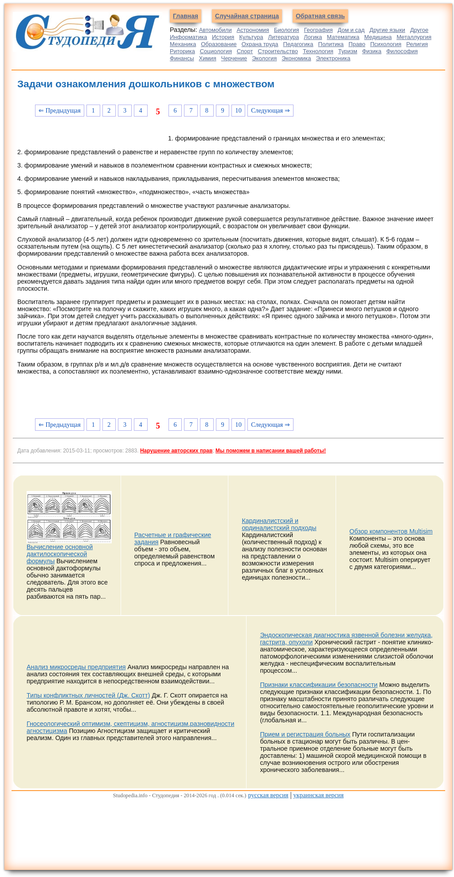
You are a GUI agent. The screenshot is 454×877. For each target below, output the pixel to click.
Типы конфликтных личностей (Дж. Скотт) (88, 695)
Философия (402, 51)
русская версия (268, 795)
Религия (417, 44)
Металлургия (413, 37)
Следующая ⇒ (270, 110)
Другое (419, 30)
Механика (183, 44)
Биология (286, 30)
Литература (283, 37)
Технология (318, 51)
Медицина (378, 37)
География (318, 30)
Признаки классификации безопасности (318, 684)
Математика (343, 37)
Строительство (277, 51)
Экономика (296, 58)
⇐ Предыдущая (60, 110)
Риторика (182, 51)
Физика (372, 51)
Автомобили (215, 30)
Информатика (188, 37)
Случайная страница (247, 15)
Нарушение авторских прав (176, 451)
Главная (185, 15)
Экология (264, 58)
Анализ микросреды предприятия (76, 666)
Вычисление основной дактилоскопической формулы (60, 554)
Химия (207, 58)
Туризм (347, 51)
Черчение (234, 58)
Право (356, 44)
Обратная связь (320, 15)
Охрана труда (260, 44)
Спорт (245, 51)
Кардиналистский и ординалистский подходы (279, 524)
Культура (251, 37)
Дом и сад (350, 30)
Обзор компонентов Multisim (391, 531)
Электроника (333, 58)
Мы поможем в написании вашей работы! (270, 451)
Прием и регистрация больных (305, 734)
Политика (331, 44)
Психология (385, 44)
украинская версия (319, 795)
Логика (313, 37)
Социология (216, 51)
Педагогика (298, 44)
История (223, 37)
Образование (219, 44)
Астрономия (253, 30)
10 (238, 110)
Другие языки (387, 30)
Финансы (182, 58)
